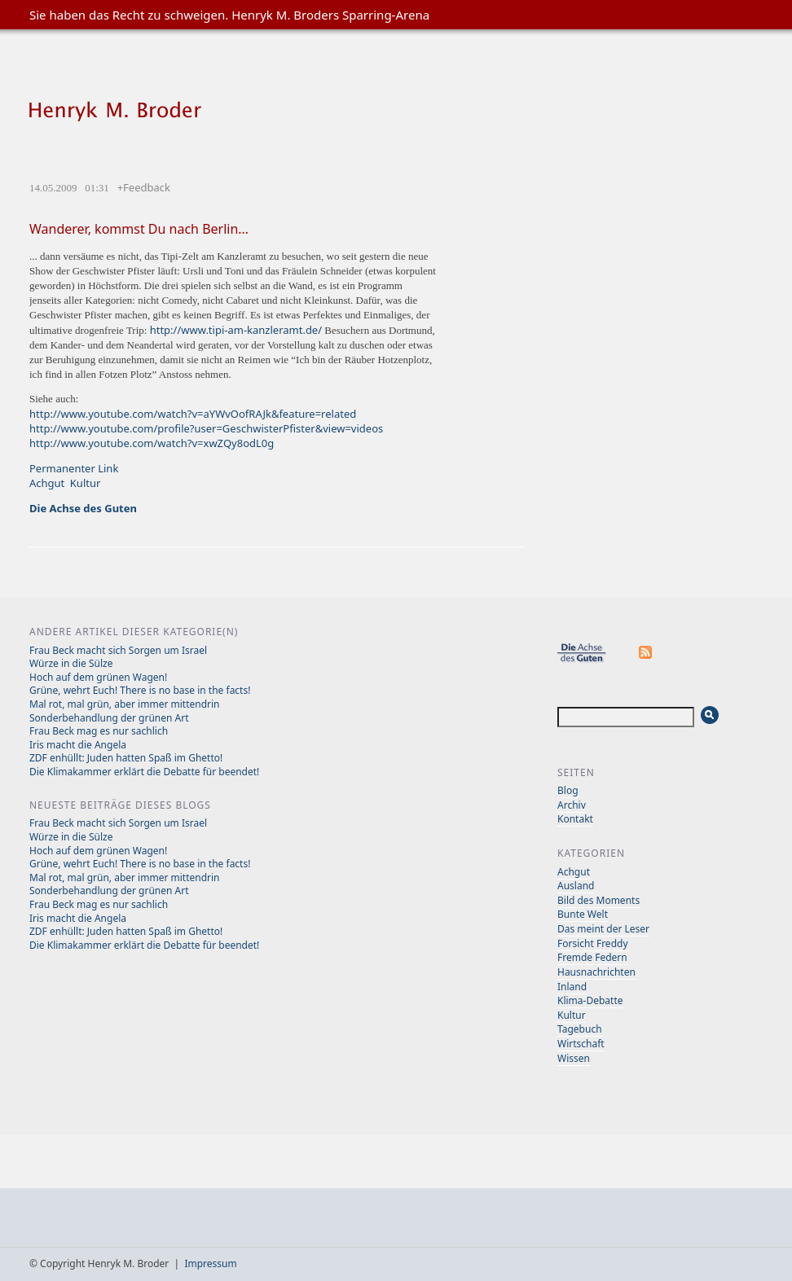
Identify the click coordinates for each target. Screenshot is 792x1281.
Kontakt (575, 819)
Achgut (46, 483)
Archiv (571, 805)
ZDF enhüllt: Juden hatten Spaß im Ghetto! (125, 758)
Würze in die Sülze (70, 663)
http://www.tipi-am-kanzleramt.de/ (236, 329)
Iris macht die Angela (77, 745)
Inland (572, 987)
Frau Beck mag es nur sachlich (98, 731)
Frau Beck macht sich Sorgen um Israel (118, 650)
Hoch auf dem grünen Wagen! (98, 677)
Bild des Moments (598, 900)
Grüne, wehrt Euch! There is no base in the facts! (139, 690)
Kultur (85, 483)
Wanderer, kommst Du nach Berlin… (139, 229)
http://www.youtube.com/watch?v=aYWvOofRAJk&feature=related (192, 413)
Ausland (575, 886)
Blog (568, 790)
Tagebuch (579, 1029)
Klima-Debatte (590, 1000)
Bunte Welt (582, 914)
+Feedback (143, 187)
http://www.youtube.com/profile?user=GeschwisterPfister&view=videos (206, 428)
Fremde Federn (592, 957)
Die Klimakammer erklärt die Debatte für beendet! (144, 772)
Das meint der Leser (603, 929)
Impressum (210, 1263)
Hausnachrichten (596, 972)
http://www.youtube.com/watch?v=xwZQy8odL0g (151, 443)
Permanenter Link (73, 468)
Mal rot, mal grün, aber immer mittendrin (124, 704)
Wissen (573, 1058)
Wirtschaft (581, 1044)
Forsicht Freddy (592, 943)
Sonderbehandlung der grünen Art (109, 718)
